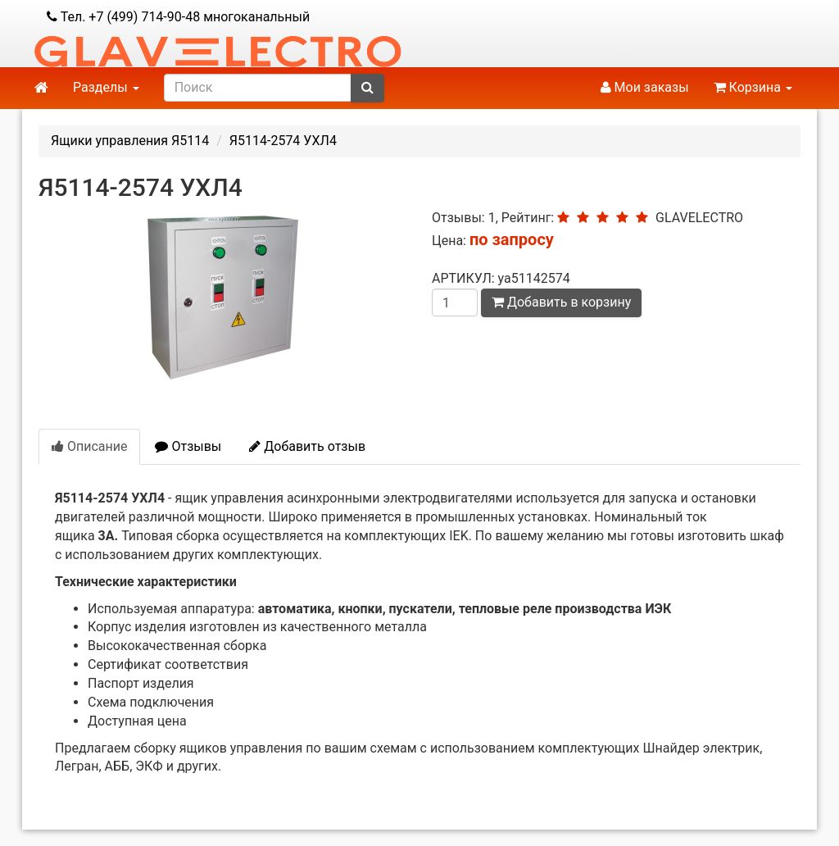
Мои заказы (645, 87)
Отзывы (188, 446)
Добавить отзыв (307, 446)
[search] (257, 88)
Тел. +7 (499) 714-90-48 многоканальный (178, 17)
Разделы (106, 87)
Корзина (753, 87)
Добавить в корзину (561, 302)
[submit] (367, 88)
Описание (89, 446)
